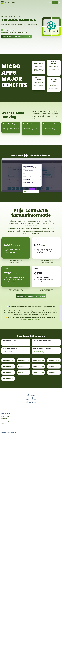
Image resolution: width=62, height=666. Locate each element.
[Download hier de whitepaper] (32, 319)
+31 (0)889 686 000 (31, 402)
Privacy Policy (5, 416)
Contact (55, 2)
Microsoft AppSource (7, 421)
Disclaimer (4, 418)
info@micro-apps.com (31, 401)
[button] (60, 2)
